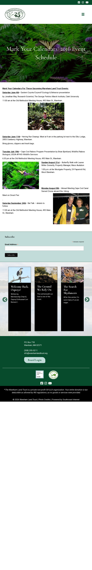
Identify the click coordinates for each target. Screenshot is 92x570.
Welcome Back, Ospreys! (19, 288)
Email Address (11, 244)
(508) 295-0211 (31, 350)
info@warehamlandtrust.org (35, 353)
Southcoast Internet (71, 399)
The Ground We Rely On (44, 288)
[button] (4, 299)
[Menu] (83, 14)
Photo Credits (44, 399)
